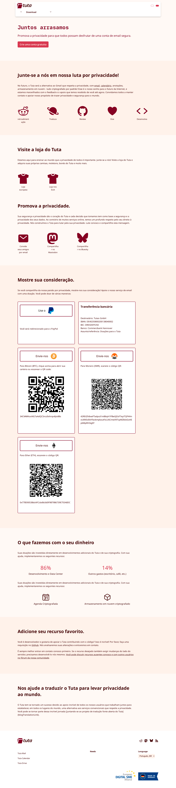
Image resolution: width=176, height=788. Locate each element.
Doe (112, 112)
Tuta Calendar (24, 758)
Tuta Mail (22, 753)
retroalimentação (23, 114)
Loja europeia (23, 182)
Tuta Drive (22, 763)
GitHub (35, 645)
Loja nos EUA (53, 182)
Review (82, 112)
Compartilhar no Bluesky (82, 242)
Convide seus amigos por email (23, 243)
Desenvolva (142, 112)
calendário (106, 85)
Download (31, 12)
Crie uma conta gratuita (33, 44)
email (97, 85)
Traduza (53, 112)
